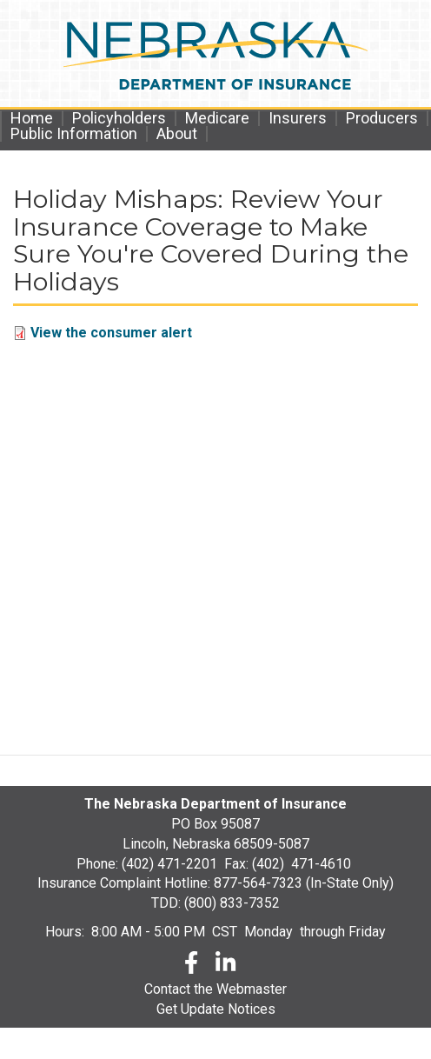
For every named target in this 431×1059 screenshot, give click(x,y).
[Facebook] (191, 965)
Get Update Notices (215, 1009)
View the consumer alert (111, 332)
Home (31, 118)
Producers (382, 118)
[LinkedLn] (227, 965)
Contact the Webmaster (215, 989)
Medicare (217, 118)
